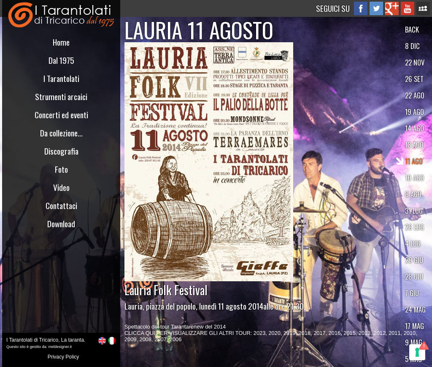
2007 (160, 339)
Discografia (61, 151)
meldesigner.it (60, 347)
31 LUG (414, 210)
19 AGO (414, 111)
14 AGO (414, 128)
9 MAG (413, 342)
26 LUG (414, 227)
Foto (61, 169)
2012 (380, 333)
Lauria (133, 306)
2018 (304, 333)
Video (61, 187)
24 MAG (415, 309)
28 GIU (414, 276)
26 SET (414, 78)
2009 (130, 339)
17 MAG (414, 326)
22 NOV (414, 62)
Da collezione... (61, 133)
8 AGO (413, 194)
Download (61, 223)
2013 (364, 333)
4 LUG (413, 243)
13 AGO (414, 144)
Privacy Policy (63, 357)
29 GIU (414, 260)
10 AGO (414, 177)
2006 (175, 339)
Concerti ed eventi (61, 115)
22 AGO (414, 95)
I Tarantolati (61, 78)
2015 (349, 333)
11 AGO (414, 161)
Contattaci (61, 205)
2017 (319, 333)
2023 (259, 333)
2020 (274, 333)
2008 (145, 339)
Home (61, 42)
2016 (334, 333)
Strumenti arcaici (61, 96)
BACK (412, 29)
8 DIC (412, 46)
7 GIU (412, 293)
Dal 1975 (61, 60)
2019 (289, 333)
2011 (394, 333)
